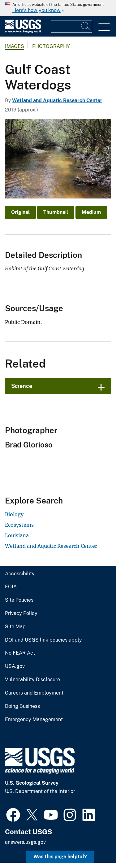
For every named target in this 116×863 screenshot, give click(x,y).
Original (20, 212)
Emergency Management (34, 719)
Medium (91, 212)
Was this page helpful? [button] (60, 857)
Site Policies (19, 600)
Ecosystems (19, 525)
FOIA (11, 587)
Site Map (15, 627)
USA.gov (15, 666)
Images (14, 46)
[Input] (71, 26)
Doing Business (22, 706)
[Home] (23, 31)
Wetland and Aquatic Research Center (57, 100)
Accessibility (20, 574)
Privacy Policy (21, 613)
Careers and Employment (34, 693)
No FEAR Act (20, 653)
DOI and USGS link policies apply (43, 640)
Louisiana (17, 535)
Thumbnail (55, 212)
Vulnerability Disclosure (32, 679)
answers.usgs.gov (25, 842)
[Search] (86, 26)
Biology (14, 514)
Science (21, 386)
